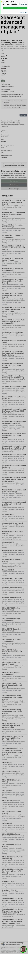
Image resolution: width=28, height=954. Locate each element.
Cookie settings (23, 12)
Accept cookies (15, 7)
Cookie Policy (23, 4)
